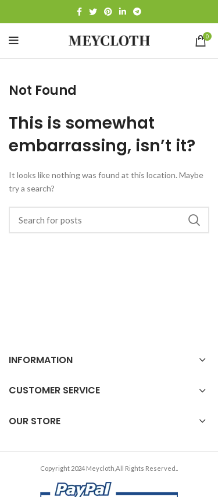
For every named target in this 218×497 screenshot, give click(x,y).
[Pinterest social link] (108, 11)
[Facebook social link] (79, 11)
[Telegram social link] (137, 11)
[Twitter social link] (93, 11)
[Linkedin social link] (123, 11)
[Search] (109, 220)
